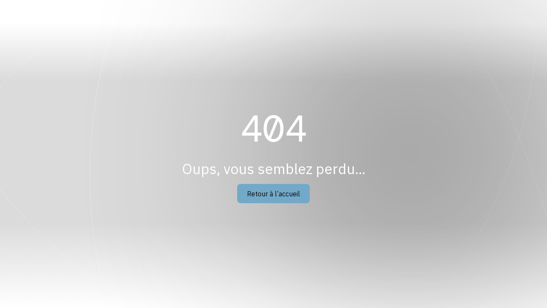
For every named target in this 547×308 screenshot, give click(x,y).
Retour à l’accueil (273, 194)
